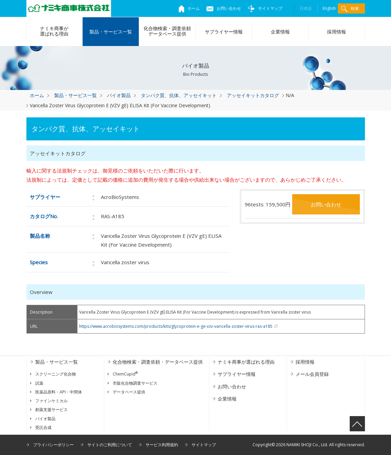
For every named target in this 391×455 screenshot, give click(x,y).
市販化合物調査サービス (135, 383)
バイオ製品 (119, 95)
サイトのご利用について (109, 445)
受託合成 (43, 427)
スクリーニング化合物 (55, 374)
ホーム (189, 8)
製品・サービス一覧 (110, 31)
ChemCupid (125, 374)
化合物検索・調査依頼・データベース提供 (158, 362)
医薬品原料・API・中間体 (58, 392)
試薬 (39, 383)
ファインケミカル (51, 401)
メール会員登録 (312, 374)
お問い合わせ (224, 8)
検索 (350, 9)
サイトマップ (265, 8)
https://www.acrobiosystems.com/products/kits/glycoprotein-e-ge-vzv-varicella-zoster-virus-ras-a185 (176, 326)
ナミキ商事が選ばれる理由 (54, 31)
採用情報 (336, 31)
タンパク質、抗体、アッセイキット (179, 95)
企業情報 (280, 31)
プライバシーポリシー (53, 445)
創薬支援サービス (51, 409)
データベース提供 (129, 392)
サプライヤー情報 (224, 31)
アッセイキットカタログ (253, 95)
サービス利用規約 (162, 445)
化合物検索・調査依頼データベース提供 (167, 31)
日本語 (306, 8)
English (329, 8)
